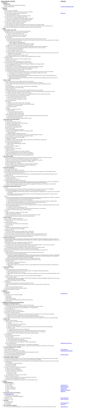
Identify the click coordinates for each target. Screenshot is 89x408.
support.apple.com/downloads (66, 350)
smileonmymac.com (65, 386)
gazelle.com (63, 13)
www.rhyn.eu (63, 404)
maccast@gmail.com (9, 394)
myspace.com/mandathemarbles (67, 6)
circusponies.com (64, 293)
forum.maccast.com (64, 397)
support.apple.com (64, 349)
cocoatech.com (64, 388)
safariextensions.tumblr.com (66, 343)
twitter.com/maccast (64, 399)
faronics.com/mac (64, 387)
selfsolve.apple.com (64, 354)
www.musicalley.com (65, 402)
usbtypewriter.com (64, 406)
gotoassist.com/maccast (65, 390)
